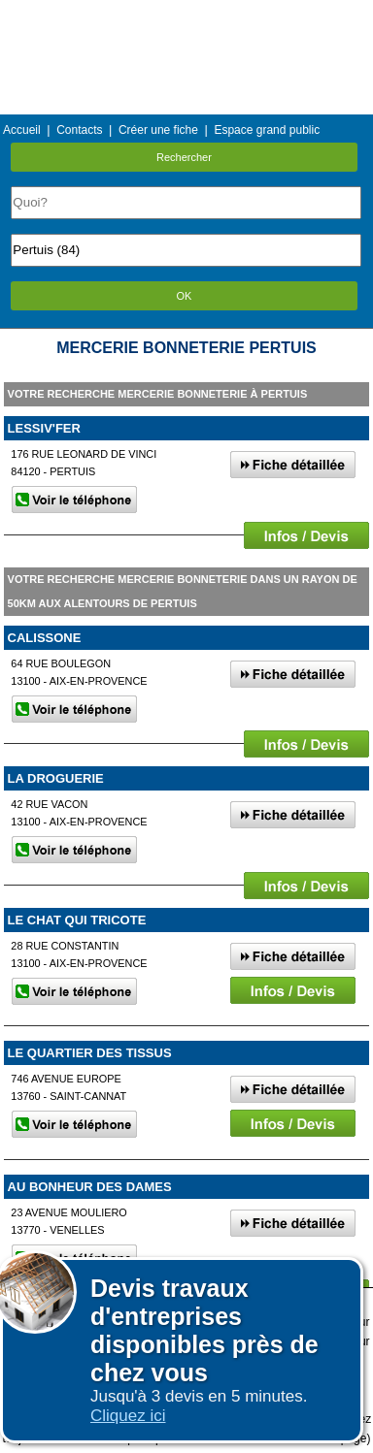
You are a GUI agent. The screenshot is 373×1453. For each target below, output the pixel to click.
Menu (186, 14)
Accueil (22, 130)
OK (184, 296)
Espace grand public (267, 130)
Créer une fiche (158, 130)
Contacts (79, 130)
